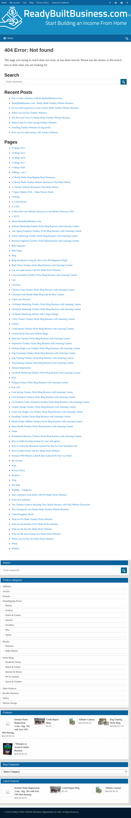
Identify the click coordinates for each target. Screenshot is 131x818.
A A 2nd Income (19, 201)
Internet (9, 620)
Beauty (8, 605)
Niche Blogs (8, 658)
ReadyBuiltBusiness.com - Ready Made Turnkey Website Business (42, 103)
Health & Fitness (13, 662)
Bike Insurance (18, 245)
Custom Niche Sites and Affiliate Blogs (30, 333)
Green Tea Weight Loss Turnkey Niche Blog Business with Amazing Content (47, 412)
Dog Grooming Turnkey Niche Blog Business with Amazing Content (43, 353)
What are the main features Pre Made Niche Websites (36, 534)
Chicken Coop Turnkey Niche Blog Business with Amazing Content (43, 289)
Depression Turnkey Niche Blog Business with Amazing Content (41, 343)
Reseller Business (10, 693)
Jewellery (9, 625)
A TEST (15, 216)
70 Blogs (16, 197)
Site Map (16, 485)
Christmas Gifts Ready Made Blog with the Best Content (38, 294)
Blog (32, 2)
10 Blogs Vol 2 (18, 148)
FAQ (14, 377)
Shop (14, 480)
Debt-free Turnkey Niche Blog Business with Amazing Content (41, 338)
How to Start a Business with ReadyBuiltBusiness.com (37, 98)
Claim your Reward (21, 299)
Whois (15, 543)
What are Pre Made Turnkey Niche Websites (32, 519)
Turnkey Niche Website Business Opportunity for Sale (36, 812)
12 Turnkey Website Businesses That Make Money (35, 187)
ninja (14, 465)
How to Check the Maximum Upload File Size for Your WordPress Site (44, 446)
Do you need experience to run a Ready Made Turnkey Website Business (45, 108)
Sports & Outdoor (13, 681)
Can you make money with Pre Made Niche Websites (36, 270)
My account (15, 2)
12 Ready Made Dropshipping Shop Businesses (33, 177)
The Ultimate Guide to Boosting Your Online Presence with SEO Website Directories (51, 504)
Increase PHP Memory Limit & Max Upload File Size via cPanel (41, 455)
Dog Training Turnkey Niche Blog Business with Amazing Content (42, 358)
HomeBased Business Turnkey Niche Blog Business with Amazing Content (46, 436)
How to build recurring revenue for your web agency (36, 441)
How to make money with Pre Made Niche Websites (36, 451)
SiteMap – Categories (22, 490)
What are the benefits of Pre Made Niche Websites (35, 524)
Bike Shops (17, 250)
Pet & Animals (12, 676)
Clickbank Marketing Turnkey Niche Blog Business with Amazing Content (46, 304)
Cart (24, 2)
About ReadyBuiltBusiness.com (26, 221)
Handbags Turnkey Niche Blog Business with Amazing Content (41, 416)
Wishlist (15, 548)
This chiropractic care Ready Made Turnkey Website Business (40, 509)
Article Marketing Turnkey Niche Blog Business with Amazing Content (45, 236)
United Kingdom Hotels (23, 514)
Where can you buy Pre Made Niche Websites (33, 539)
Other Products (9, 688)
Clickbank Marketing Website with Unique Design (35, 314)
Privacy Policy (43, 2)
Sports (8, 635)
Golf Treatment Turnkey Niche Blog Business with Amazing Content (43, 397)
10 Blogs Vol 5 (18, 153)
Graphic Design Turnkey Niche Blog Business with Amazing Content (44, 407)
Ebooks (5, 641)
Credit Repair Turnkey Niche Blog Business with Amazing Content (43, 328)
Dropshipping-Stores (12, 601)
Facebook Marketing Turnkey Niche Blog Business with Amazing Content (46, 372)
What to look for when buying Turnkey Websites (34, 122)
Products (16, 475)
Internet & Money (13, 672)
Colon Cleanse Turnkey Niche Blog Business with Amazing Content (43, 319)
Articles (6, 591)
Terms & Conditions (60, 2)
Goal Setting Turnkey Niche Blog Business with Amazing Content (42, 392)
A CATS (15, 206)
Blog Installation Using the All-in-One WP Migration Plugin (39, 260)
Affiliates (6, 586)
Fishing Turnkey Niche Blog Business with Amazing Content (40, 382)
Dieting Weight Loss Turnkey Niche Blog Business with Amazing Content (46, 348)
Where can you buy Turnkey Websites (29, 113)
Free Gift (16, 387)
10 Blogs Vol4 (18, 167)
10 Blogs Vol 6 (18, 158)
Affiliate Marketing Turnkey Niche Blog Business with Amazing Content (45, 226)
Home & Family (13, 667)
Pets (7, 630)
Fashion (9, 610)
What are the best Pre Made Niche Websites (32, 529)
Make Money (11, 651)
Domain (6, 596)
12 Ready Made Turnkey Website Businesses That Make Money (41, 182)
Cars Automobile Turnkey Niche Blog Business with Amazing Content (44, 275)
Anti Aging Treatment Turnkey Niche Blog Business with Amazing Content (46, 231)
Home (4, 2)
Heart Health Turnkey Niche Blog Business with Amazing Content (42, 426)
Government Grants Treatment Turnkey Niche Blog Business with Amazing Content (50, 402)
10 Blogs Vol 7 (18, 162)
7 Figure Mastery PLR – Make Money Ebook (32, 192)
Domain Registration (21, 368)
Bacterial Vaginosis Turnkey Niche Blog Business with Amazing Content (45, 241)
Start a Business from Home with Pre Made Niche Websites (39, 495)
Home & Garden (13, 615)
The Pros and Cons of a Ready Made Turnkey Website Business (41, 117)
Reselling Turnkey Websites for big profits (31, 127)
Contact (15, 324)
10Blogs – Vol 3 (19, 172)
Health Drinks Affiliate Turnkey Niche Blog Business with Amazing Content (47, 421)
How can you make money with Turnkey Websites (35, 132)
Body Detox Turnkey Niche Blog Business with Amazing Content (42, 265)
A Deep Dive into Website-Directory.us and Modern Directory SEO (43, 211)
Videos (5, 698)
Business (9, 646)
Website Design (9, 703)
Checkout (16, 285)
